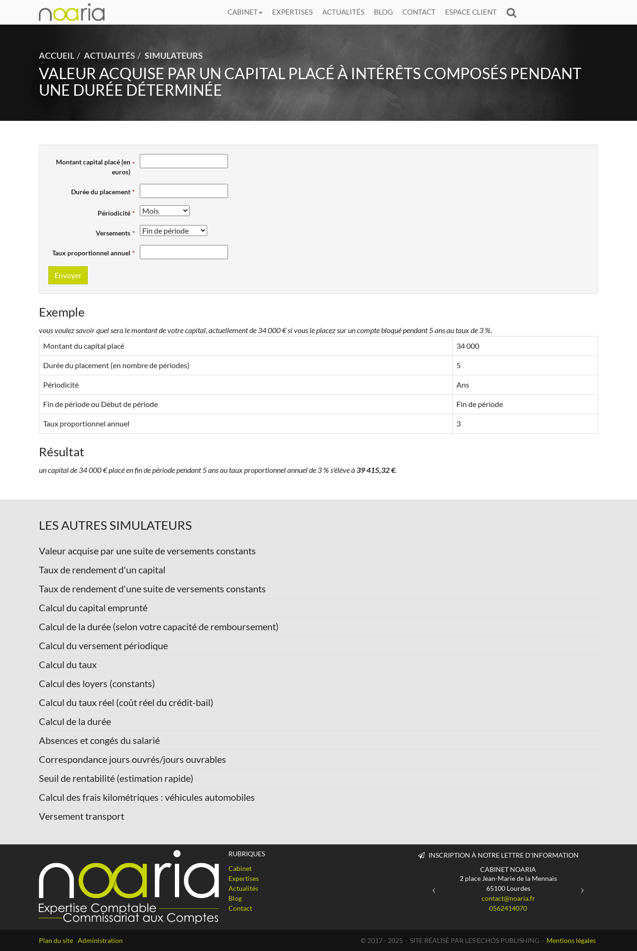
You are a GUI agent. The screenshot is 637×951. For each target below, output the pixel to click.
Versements (113, 233)
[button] (431, 886)
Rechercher (513, 12)
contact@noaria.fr (508, 898)
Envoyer (68, 275)
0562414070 (508, 908)
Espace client (471, 12)
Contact (419, 12)
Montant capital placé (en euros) (93, 167)
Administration (100, 940)
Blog (383, 12)
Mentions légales (571, 940)
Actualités (343, 12)
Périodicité (114, 213)
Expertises (292, 12)
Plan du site (56, 940)
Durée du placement (100, 192)
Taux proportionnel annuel (91, 253)
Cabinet (245, 12)
